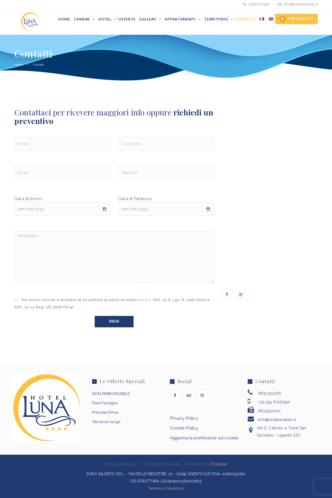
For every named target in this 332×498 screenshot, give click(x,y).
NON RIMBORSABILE (111, 393)
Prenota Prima (105, 412)
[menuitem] (262, 19)
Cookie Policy (184, 428)
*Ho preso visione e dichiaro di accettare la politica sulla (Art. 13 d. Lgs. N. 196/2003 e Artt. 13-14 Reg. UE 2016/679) (112, 303)
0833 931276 (269, 393)
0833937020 (269, 411)
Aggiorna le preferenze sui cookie (204, 437)
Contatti (245, 19)
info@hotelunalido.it (300, 4)
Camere (82, 19)
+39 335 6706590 (274, 402)
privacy (144, 300)
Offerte (127, 19)
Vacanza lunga (106, 421)
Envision (218, 464)
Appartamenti (181, 19)
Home (64, 19)
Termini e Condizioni (166, 488)
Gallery (148, 19)
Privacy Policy (184, 418)
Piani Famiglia (104, 403)
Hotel (105, 19)
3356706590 (258, 4)
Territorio (216, 19)
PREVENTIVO (296, 19)
